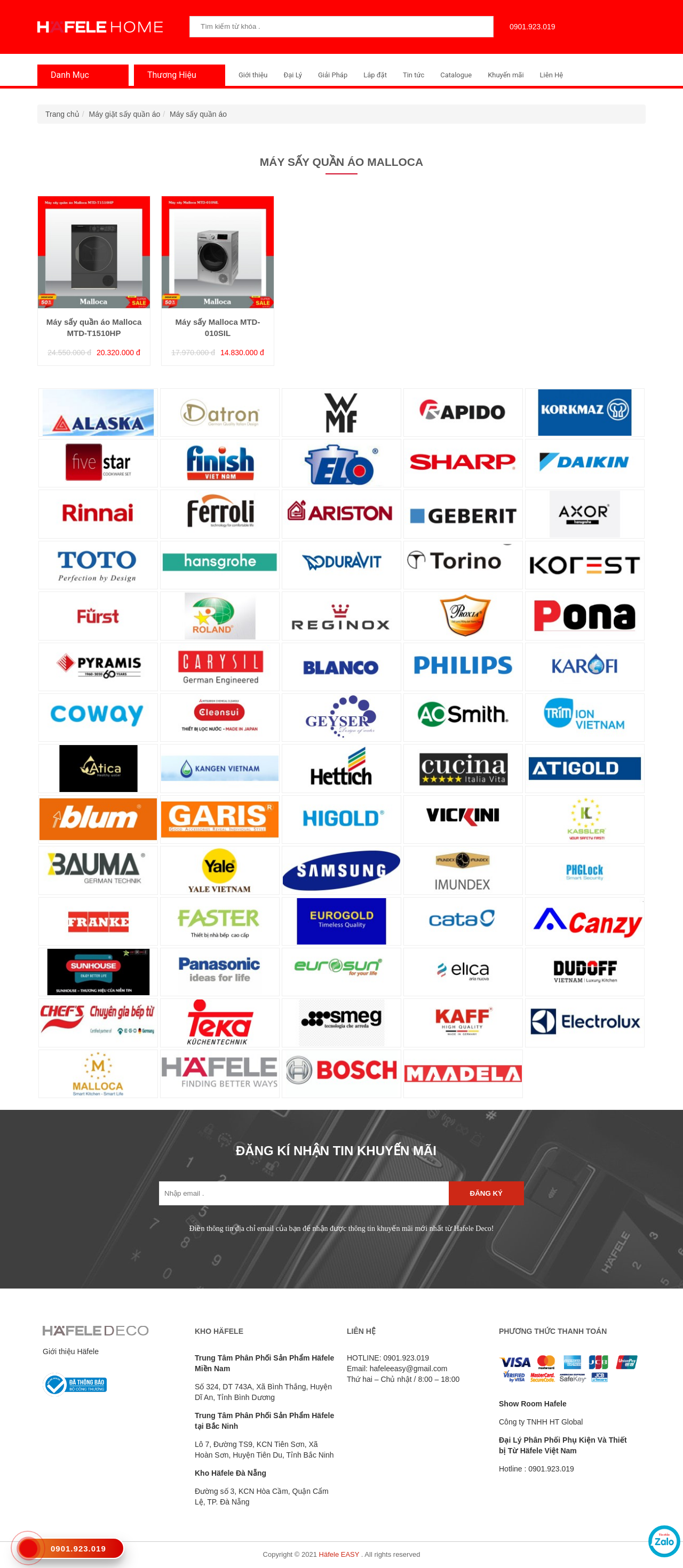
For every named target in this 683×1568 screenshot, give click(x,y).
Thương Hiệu (169, 75)
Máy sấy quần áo (198, 114)
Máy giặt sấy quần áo (125, 114)
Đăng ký (486, 1193)
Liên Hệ (551, 75)
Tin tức (413, 75)
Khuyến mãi (505, 75)
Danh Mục (67, 75)
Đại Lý (292, 75)
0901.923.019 (529, 26)
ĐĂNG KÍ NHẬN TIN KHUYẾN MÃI (336, 1150)
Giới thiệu (253, 75)
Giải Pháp (332, 75)
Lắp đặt (375, 75)
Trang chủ (62, 114)
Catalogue (456, 75)
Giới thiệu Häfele (71, 1351)
